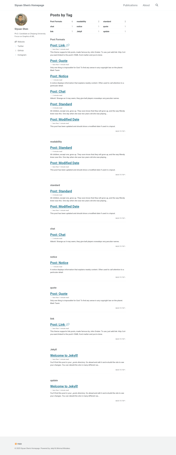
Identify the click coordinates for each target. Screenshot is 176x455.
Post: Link (58, 46)
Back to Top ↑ (120, 135)
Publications (129, 5)
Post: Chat (58, 94)
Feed (18, 444)
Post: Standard (61, 107)
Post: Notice (59, 78)
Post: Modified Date (64, 123)
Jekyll (54, 448)
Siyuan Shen (22, 28)
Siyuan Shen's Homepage (29, 5)
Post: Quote (59, 62)
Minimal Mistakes (65, 448)
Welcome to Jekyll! (64, 367)
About (145, 5)
